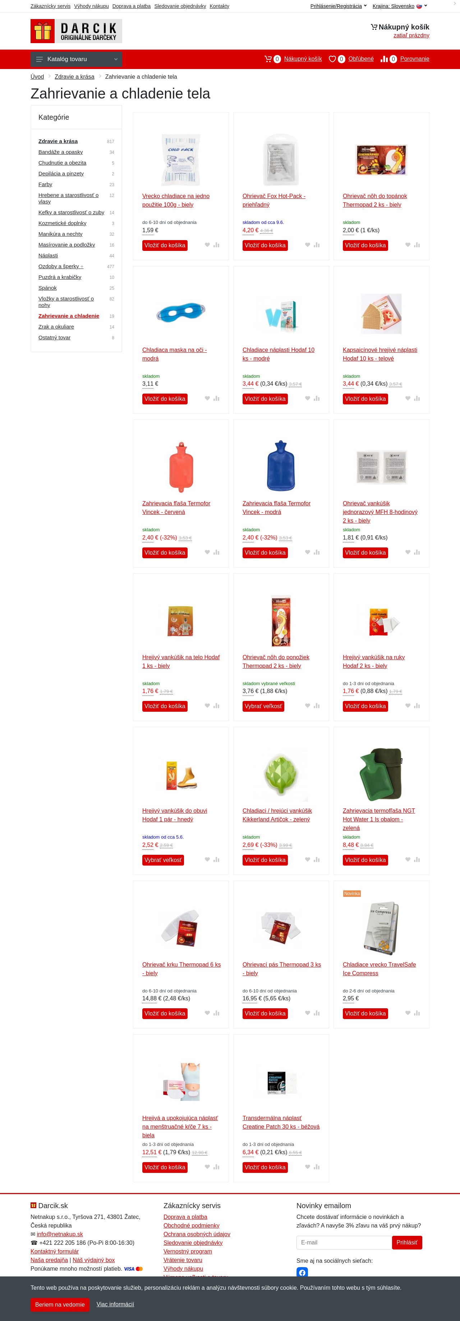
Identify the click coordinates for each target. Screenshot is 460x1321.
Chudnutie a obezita (62, 163)
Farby (45, 184)
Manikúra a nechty (60, 234)
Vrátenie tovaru (183, 1260)
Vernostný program (188, 1251)
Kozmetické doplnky (62, 223)
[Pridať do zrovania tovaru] (216, 244)
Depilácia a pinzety (61, 173)
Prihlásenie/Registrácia (338, 6)
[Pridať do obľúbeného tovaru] (207, 244)
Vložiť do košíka (164, 245)
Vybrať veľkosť (263, 706)
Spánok (47, 288)
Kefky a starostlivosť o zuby (71, 212)
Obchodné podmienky (192, 1226)
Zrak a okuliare (56, 327)
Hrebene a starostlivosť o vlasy (68, 198)
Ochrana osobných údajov (197, 1234)
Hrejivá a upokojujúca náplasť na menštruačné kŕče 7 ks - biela (180, 1126)
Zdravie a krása (74, 77)
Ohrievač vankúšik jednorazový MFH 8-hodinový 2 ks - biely (380, 512)
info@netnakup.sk (60, 1234)
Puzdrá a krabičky (59, 277)
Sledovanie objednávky (180, 6)
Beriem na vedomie (60, 1305)
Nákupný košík (290, 58)
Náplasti (48, 255)
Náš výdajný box (94, 1260)
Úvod (37, 77)
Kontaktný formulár (55, 1251)
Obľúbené (348, 58)
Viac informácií (115, 1304)
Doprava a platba (131, 6)
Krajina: (400, 6)
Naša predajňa (49, 1260)
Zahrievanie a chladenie (68, 316)
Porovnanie (401, 58)
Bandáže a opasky (60, 152)
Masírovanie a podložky (66, 245)
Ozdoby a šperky (60, 266)
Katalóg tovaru (77, 59)
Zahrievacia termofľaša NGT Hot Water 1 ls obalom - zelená (379, 819)
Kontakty (219, 6)
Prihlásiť (407, 1242)
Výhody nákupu (91, 6)
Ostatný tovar (54, 337)
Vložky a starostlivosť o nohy (66, 301)
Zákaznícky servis (50, 6)
